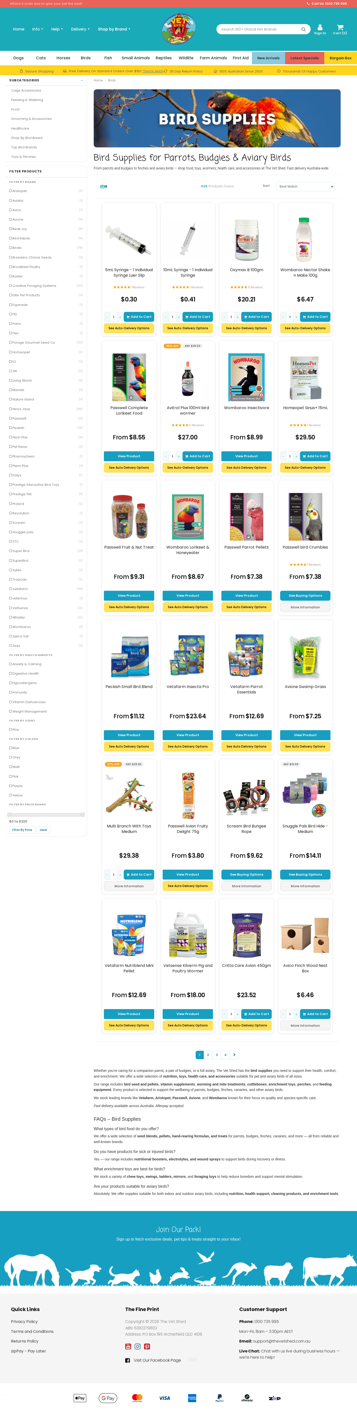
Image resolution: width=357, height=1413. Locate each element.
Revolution (47, 513)
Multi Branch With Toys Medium (129, 828)
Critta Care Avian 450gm (246, 965)
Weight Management (29, 711)
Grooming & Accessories (30, 118)
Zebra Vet (47, 636)
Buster (47, 276)
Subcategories (46, 80)
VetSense (47, 608)
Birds (86, 58)
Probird (47, 503)
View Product (129, 456)
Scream (47, 522)
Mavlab (47, 390)
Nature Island (47, 399)
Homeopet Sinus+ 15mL (305, 408)
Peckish (47, 428)
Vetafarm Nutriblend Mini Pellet (129, 968)
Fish (108, 58)
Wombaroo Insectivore (246, 408)
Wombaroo (47, 626)
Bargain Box (341, 58)
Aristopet (47, 191)
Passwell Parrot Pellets (246, 547)
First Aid (241, 58)
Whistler (47, 617)
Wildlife (186, 58)
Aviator (47, 200)
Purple (17, 786)
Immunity (19, 692)
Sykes (47, 570)
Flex (47, 333)
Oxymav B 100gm (246, 270)
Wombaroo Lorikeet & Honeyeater (187, 550)
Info (37, 29)
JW (47, 371)
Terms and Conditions (32, 1331)
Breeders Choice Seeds (47, 257)
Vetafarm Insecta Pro (188, 687)
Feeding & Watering (26, 100)
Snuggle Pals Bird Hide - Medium (305, 828)
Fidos (47, 323)
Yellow (17, 795)
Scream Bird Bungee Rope (246, 828)
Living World (47, 380)
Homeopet (47, 352)
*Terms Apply (153, 71)
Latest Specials (305, 58)
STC (47, 541)
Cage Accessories (25, 90)
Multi (16, 766)
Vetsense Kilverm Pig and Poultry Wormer (187, 968)
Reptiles (164, 58)
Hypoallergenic (24, 683)
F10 (47, 314)
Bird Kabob (47, 238)
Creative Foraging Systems (47, 285)
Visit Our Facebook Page (153, 1360)
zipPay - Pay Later (28, 1351)
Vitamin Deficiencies (29, 702)
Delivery (80, 29)
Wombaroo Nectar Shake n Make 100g (305, 272)
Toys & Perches (22, 156)
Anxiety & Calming (26, 664)
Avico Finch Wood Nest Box (305, 968)
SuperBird (47, 560)
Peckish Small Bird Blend (129, 687)
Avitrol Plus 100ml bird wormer (188, 410)
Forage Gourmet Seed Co (47, 342)
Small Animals (136, 58)
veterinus (47, 598)
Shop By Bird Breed (25, 137)
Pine (15, 729)
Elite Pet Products (47, 295)
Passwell (47, 418)
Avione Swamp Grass (305, 687)
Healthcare (19, 128)
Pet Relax (47, 446)
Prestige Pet (47, 494)
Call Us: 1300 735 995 (327, 3)
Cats (41, 58)
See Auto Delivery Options (129, 467)
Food (14, 109)
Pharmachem (47, 456)
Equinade (47, 304)
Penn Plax (47, 437)
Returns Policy (24, 1341)
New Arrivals (268, 58)
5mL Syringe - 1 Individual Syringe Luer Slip (129, 272)
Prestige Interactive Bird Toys (47, 484)
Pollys (47, 475)
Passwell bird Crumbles (305, 547)
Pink (15, 776)
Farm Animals (213, 58)
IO (47, 361)
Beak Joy (47, 229)
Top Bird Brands (23, 147)
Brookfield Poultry (47, 266)
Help (57, 29)
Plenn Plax (47, 465)
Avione (47, 219)
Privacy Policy (24, 1321)
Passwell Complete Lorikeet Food (129, 410)
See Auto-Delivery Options (129, 328)
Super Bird (47, 551)
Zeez (47, 645)
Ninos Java (47, 409)
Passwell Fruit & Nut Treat (129, 547)
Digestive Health (25, 673)
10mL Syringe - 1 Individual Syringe (187, 272)
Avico (47, 210)
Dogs (18, 58)
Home (18, 29)
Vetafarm (47, 589)
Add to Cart (138, 316)
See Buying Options (305, 595)
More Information (305, 607)
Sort (266, 185)
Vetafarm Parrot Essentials (246, 689)
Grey (16, 757)
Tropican (47, 579)
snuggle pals (47, 532)
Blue (15, 748)
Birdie (47, 247)
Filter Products (25, 171)
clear (43, 830)
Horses (63, 58)
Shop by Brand (114, 29)
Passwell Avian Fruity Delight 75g (188, 828)
